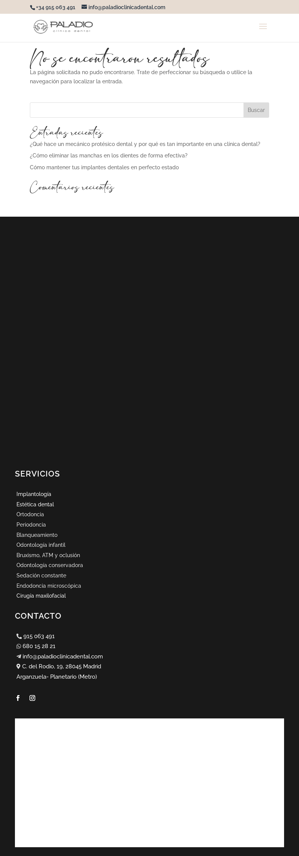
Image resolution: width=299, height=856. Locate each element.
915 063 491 (39, 636)
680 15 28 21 (39, 646)
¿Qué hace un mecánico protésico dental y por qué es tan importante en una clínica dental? (145, 144)
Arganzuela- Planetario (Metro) (56, 676)
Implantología (33, 494)
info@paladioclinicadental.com (63, 656)
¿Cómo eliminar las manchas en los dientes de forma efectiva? (109, 155)
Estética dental (35, 504)
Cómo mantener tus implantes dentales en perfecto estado (104, 167)
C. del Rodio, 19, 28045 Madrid (61, 666)
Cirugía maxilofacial (41, 596)
